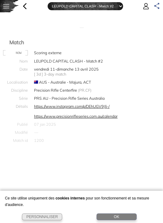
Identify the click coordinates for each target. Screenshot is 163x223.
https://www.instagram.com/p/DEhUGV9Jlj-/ (71, 106)
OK (116, 217)
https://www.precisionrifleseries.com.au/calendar (76, 116)
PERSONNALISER (42, 217)
